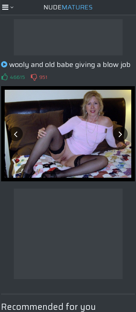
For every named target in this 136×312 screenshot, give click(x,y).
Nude (68, 7)
